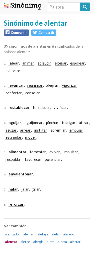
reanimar (35, 85)
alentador (12, 234)
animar (28, 63)
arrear (25, 130)
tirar (36, 189)
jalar (25, 189)
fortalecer (41, 107)
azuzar (11, 130)
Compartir (16, 32)
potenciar (53, 159)
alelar (56, 234)
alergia (38, 241)
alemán (28, 234)
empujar (76, 130)
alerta (62, 241)
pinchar (52, 122)
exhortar (13, 70)
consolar (32, 92)
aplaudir (44, 63)
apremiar (58, 130)
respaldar (13, 159)
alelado (68, 234)
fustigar (68, 122)
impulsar (70, 151)
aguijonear (34, 122)
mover (30, 137)
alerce (25, 241)
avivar (54, 151)
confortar (14, 92)
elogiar (61, 63)
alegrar (52, 85)
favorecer (33, 159)
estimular (14, 137)
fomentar (38, 151)
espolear (77, 63)
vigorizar (69, 85)
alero (51, 241)
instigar (40, 130)
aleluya (43, 234)
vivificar (60, 107)
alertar (75, 241)
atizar (84, 122)
